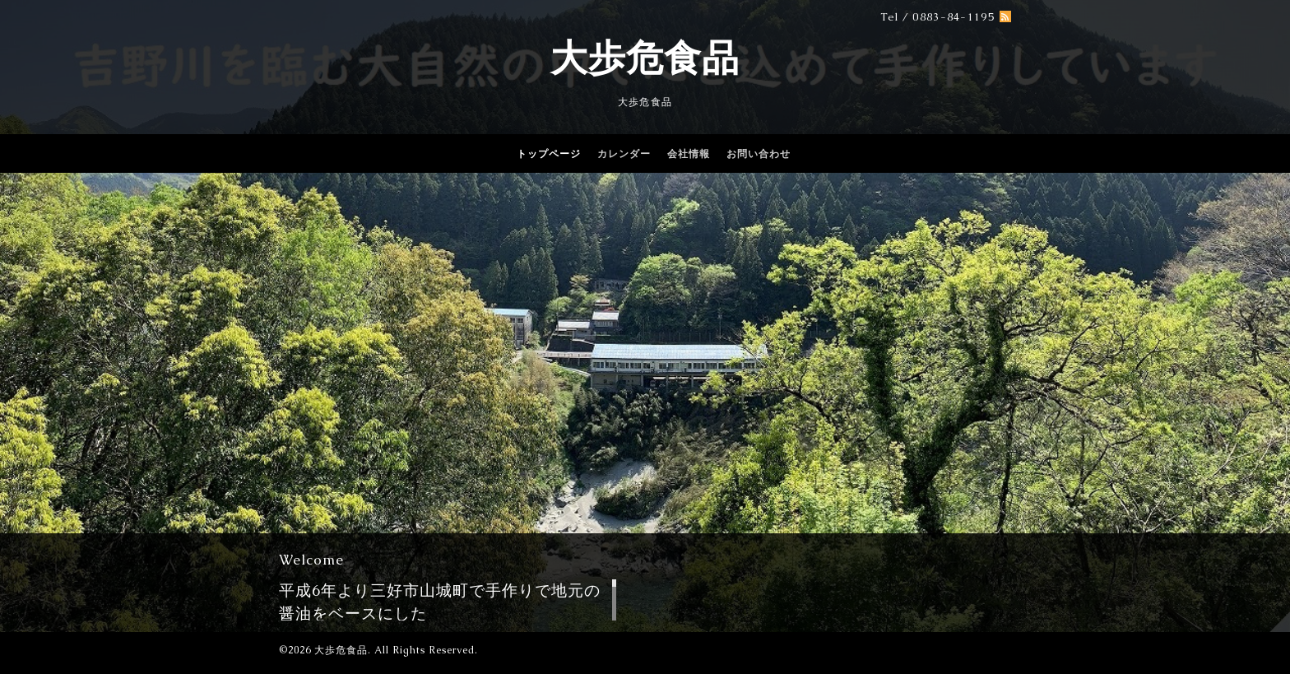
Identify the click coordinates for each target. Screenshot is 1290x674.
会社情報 (688, 153)
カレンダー (624, 153)
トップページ (549, 153)
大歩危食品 (645, 57)
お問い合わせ (758, 153)
